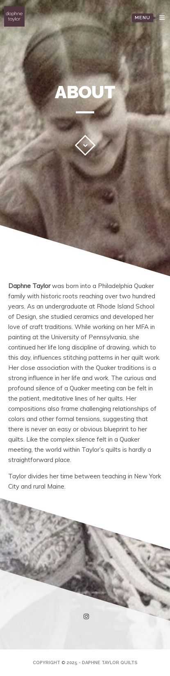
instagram (88, 616)
